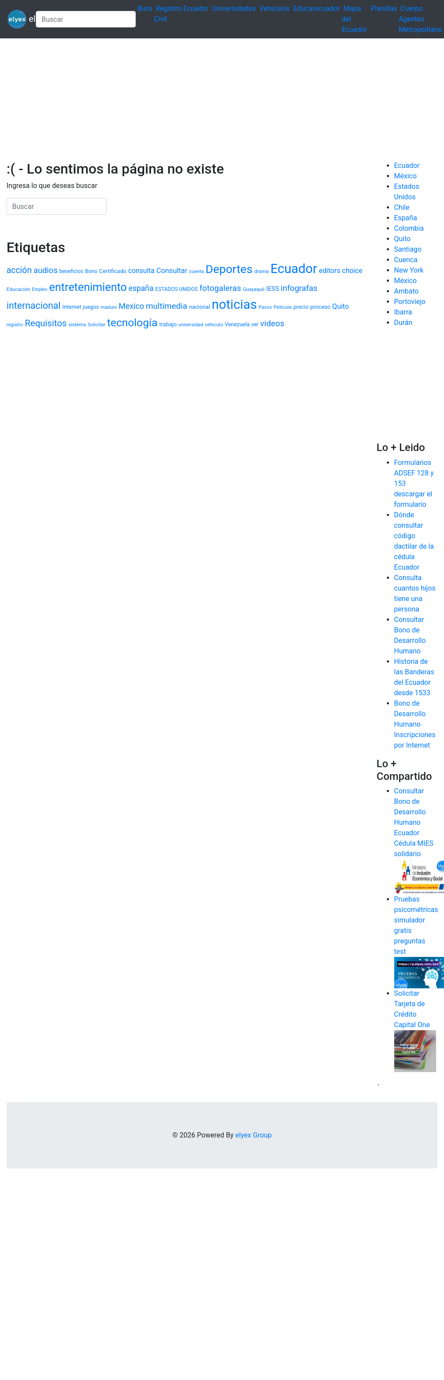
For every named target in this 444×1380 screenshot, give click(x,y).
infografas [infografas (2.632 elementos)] (299, 288)
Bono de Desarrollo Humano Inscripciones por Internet (415, 724)
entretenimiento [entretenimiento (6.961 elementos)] (88, 287)
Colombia (409, 228)
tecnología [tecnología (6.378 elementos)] (132, 322)
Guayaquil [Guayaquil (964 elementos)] (254, 289)
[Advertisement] (132, 99)
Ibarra (403, 312)
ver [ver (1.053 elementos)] (254, 324)
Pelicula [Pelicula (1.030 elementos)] (283, 307)
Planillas (384, 8)
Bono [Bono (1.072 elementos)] (91, 271)
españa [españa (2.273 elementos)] (141, 288)
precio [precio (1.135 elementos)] (301, 307)
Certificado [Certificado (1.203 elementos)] (113, 271)
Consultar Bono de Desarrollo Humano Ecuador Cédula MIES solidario (414, 822)
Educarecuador (316, 8)
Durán (403, 322)
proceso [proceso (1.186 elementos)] (320, 307)
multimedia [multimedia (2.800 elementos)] (166, 306)
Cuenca (406, 260)
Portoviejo (410, 301)
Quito (402, 239)
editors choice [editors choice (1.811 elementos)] (340, 270)
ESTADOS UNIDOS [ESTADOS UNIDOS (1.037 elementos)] (176, 289)
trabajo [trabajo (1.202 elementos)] (168, 324)
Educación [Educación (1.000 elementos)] (18, 289)
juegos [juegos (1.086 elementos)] (91, 307)
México (405, 176)
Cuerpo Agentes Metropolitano (420, 19)
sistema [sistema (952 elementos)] (77, 324)
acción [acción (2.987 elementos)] (19, 270)
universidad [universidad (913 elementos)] (191, 325)
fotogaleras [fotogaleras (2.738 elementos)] (220, 288)
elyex (18, 19)
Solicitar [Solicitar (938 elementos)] (96, 325)
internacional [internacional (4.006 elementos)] (34, 305)
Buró (145, 8)
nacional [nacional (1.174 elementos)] (199, 307)
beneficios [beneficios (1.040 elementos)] (71, 271)
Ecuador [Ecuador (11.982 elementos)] (293, 268)
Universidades (234, 8)
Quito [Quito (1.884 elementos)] (340, 306)
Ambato (406, 291)
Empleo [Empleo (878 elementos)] (40, 289)
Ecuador (195, 8)
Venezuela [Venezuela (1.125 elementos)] (237, 324)
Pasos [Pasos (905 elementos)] (265, 307)
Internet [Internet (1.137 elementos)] (71, 307)
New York (409, 270)
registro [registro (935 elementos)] (15, 325)
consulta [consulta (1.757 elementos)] (141, 270)
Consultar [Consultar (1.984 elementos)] (171, 270)
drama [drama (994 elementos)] (261, 271)
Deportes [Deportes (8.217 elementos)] (229, 269)
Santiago (408, 249)
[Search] (86, 19)
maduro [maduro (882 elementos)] (108, 307)
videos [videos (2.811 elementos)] (272, 323)
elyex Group (253, 1135)
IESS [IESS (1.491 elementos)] (272, 289)
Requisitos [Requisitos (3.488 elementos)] (46, 323)
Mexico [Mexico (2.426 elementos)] (131, 306)
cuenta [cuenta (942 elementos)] (196, 271)
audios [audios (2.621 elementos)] (46, 270)
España (405, 218)
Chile (402, 207)
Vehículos (274, 8)
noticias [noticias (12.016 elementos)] (234, 304)
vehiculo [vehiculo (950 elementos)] (214, 324)
